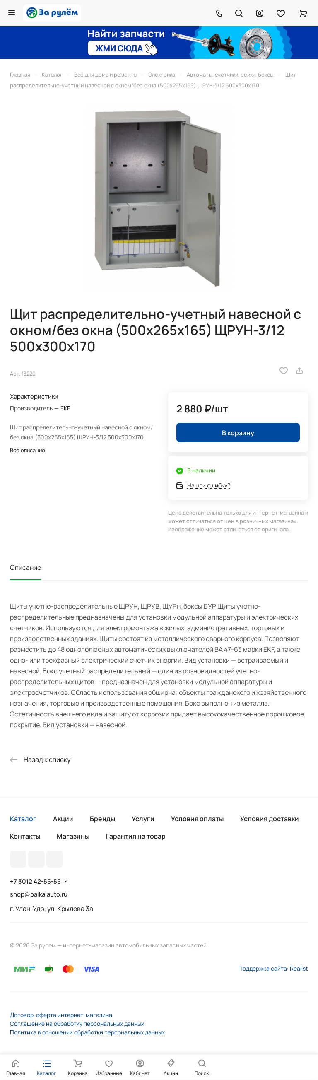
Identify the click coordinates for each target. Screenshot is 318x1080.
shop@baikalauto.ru (38, 894)
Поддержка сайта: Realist (273, 968)
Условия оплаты (197, 818)
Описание (25, 567)
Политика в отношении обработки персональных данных (87, 1032)
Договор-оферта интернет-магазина (61, 1015)
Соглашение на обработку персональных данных (77, 1023)
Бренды (102, 818)
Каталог (23, 818)
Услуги (143, 818)
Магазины (73, 836)
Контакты (25, 836)
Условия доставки (269, 818)
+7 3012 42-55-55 (35, 881)
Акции (63, 818)
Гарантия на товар (136, 836)
